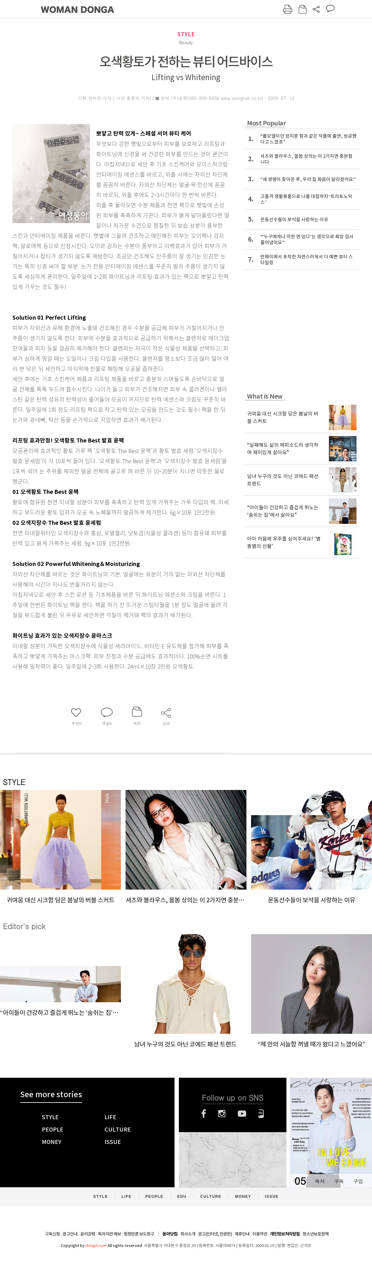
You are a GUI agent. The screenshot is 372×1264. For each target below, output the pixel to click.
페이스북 (204, 1114)
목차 (320, 1181)
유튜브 (242, 1114)
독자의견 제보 (109, 1234)
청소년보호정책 (316, 1234)
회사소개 (187, 1234)
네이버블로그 (261, 1114)
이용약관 (259, 1234)
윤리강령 (87, 1234)
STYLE (186, 34)
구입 (358, 1181)
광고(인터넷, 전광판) (215, 1234)
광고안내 (70, 1234)
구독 (339, 1181)
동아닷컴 (169, 1234)
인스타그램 (221, 1114)
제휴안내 (242, 1234)
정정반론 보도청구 (139, 1234)
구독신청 (52, 1234)
